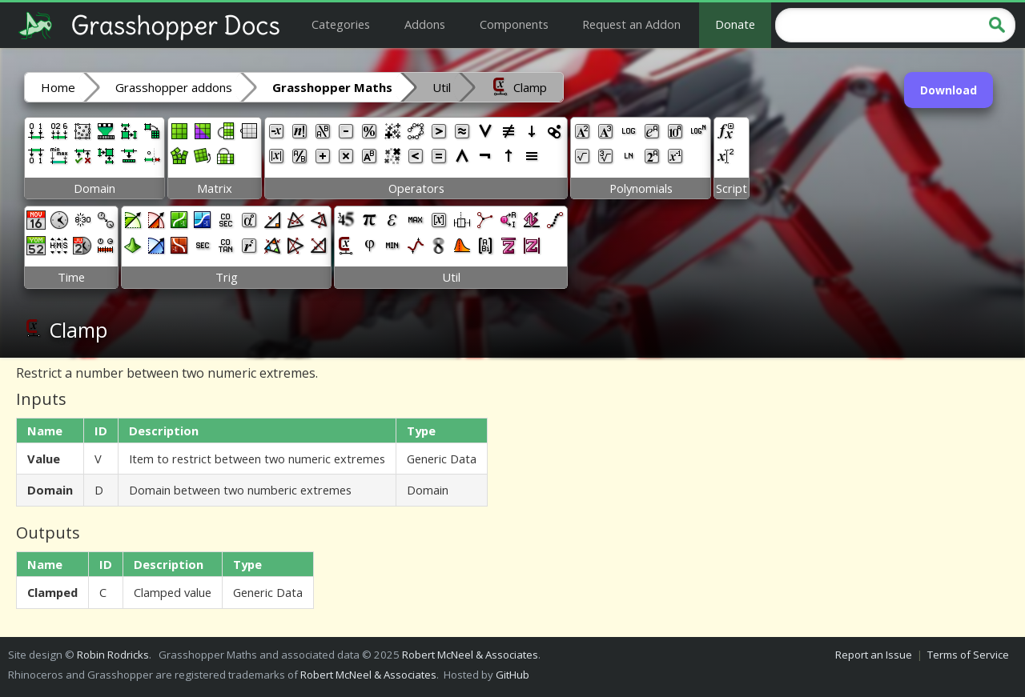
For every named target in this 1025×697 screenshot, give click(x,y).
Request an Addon (631, 24)
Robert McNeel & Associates (470, 654)
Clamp (519, 86)
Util (441, 87)
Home (58, 87)
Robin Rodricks (113, 654)
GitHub (512, 674)
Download (948, 90)
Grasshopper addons (173, 87)
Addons (424, 24)
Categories (341, 24)
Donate (735, 24)
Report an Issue (873, 654)
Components (514, 24)
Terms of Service (968, 654)
